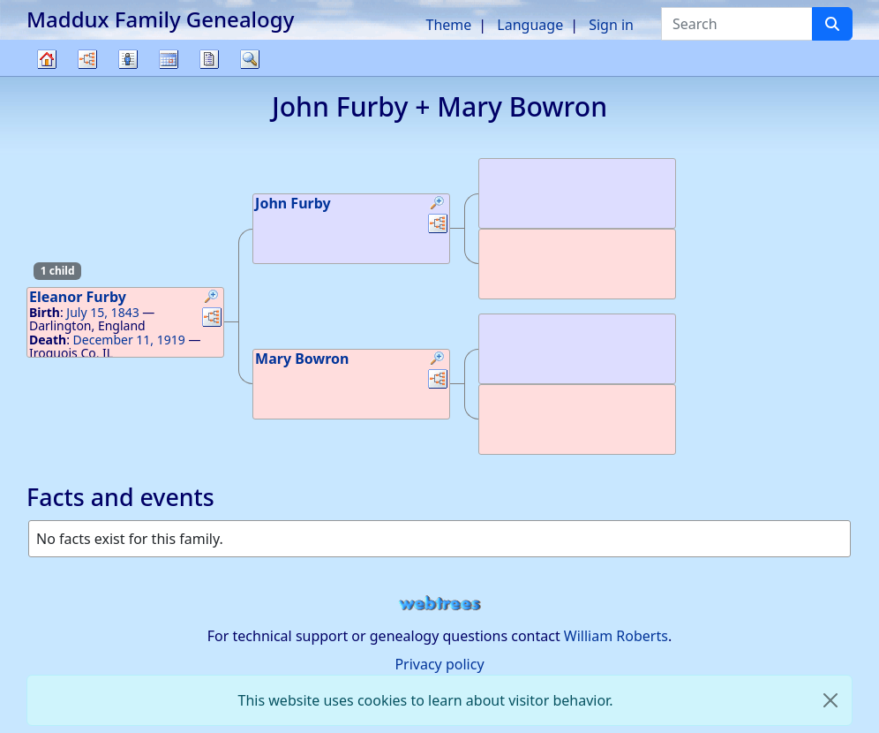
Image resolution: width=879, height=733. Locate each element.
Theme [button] (449, 24)
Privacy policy (439, 664)
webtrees (439, 603)
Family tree (46, 75)
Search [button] (249, 59)
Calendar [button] (168, 59)
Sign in (611, 24)
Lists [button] (128, 59)
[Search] (832, 24)
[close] (830, 700)
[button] (212, 298)
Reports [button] (209, 59)
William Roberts (616, 636)
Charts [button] (87, 59)
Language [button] (530, 24)
